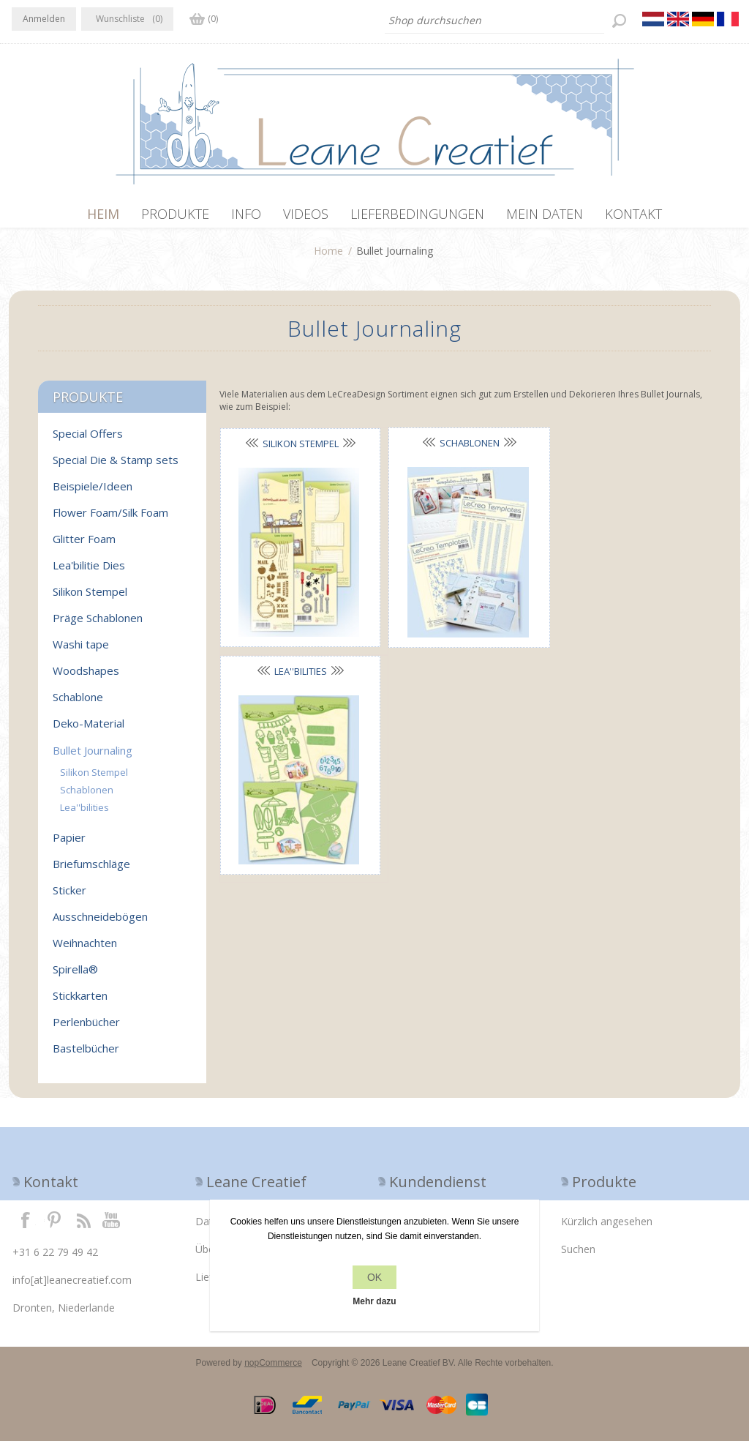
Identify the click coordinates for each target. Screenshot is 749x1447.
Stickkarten (80, 1001)
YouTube (112, 1225)
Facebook (25, 1225)
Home (328, 256)
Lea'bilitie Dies (89, 571)
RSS (83, 1225)
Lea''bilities (621, 449)
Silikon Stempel (297, 449)
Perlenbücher (86, 1027)
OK (374, 1277)
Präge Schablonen (98, 623)
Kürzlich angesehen (606, 1227)
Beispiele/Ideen (92, 492)
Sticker (69, 896)
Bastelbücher (86, 1054)
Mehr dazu (374, 1301)
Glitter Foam (84, 544)
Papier (69, 843)
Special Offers (88, 439)
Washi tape (81, 650)
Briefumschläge (91, 869)
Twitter (54, 1225)
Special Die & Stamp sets (115, 465)
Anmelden (44, 18)
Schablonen (459, 448)
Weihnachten (85, 948)
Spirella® (75, 975)
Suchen (578, 1255)
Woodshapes (86, 676)
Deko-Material (88, 729)
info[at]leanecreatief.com (72, 1286)
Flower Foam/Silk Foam (110, 518)
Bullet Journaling (92, 756)
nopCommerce (273, 1369)
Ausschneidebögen (100, 922)
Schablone (78, 702)
